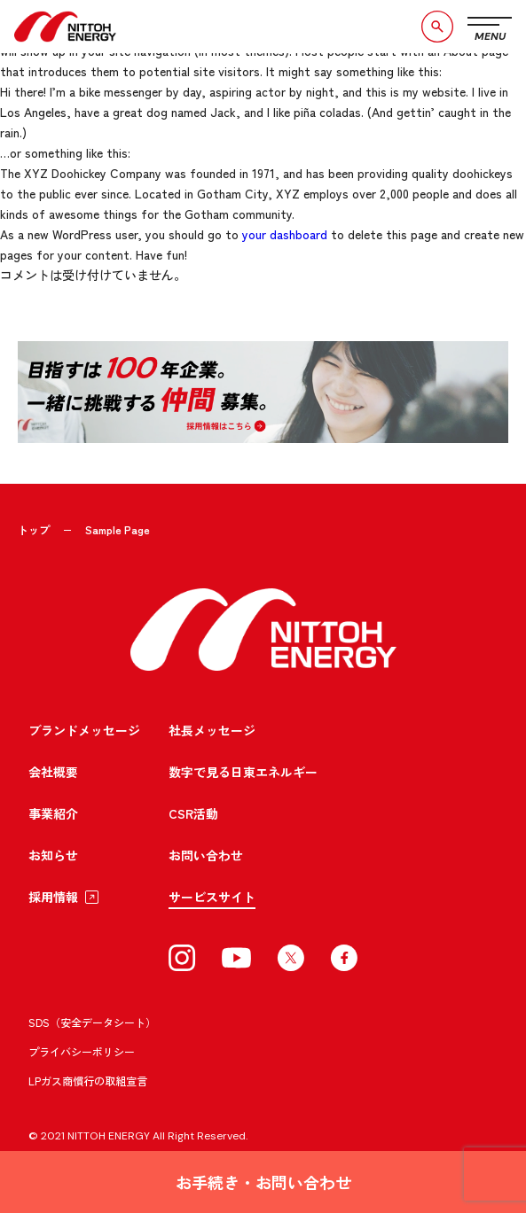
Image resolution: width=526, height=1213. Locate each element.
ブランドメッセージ (84, 730)
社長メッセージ (212, 730)
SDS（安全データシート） (92, 1022)
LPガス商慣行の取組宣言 (87, 1080)
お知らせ (53, 855)
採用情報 (53, 897)
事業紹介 (53, 813)
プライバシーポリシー (81, 1051)
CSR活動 (193, 813)
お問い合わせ (206, 855)
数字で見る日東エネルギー (243, 772)
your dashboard (284, 234)
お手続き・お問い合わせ (263, 1182)
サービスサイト (212, 897)
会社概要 (53, 772)
